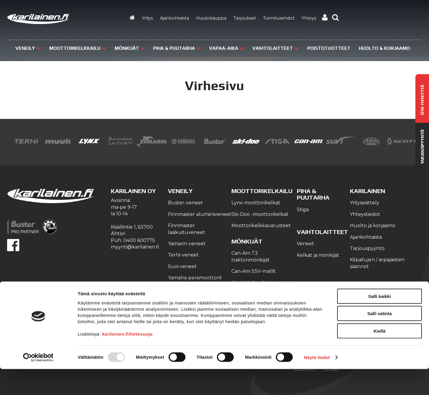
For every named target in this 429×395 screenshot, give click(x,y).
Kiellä (379, 356)
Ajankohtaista (174, 18)
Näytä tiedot (317, 383)
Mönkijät (130, 48)
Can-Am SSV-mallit (253, 271)
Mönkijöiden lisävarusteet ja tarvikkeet (261, 286)
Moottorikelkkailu (77, 48)
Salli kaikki (379, 322)
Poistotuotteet (328, 48)
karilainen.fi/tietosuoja (127, 359)
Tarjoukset (244, 18)
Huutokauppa (211, 18)
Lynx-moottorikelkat (255, 203)
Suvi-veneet (182, 266)
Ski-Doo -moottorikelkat (260, 214)
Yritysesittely (364, 203)
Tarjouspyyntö (367, 248)
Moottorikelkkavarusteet (261, 225)
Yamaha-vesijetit (187, 300)
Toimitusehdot (278, 18)
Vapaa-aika (226, 48)
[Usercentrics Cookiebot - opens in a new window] (38, 383)
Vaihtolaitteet (275, 48)
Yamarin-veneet (187, 243)
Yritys (147, 18)
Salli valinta (379, 339)
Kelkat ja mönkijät (318, 255)
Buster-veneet (185, 203)
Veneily (28, 48)
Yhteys (309, 18)
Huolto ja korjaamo (372, 225)
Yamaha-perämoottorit (195, 278)
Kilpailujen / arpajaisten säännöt (377, 263)
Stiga (303, 209)
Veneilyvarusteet (188, 289)
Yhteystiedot (365, 214)
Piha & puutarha (177, 48)
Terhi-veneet (183, 255)
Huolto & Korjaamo (384, 48)
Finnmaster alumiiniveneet (199, 214)
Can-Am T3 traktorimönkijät (250, 256)
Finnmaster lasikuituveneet (186, 229)
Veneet (305, 243)
